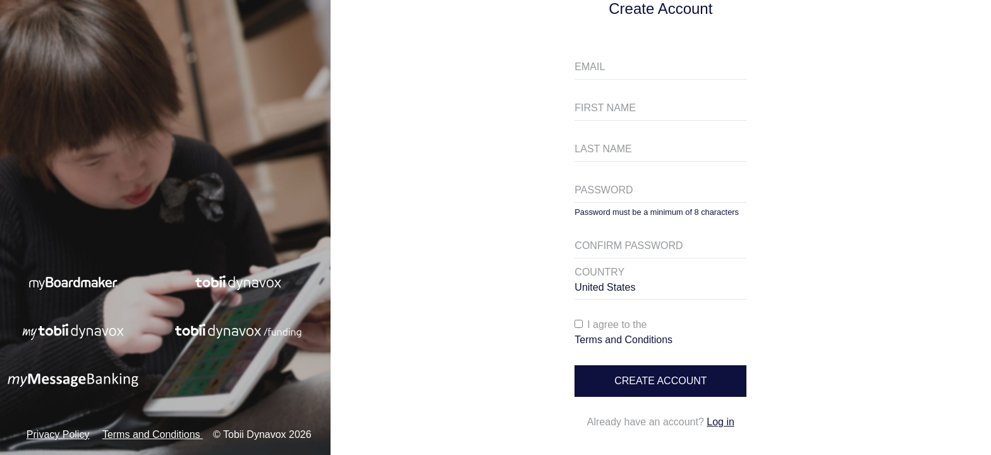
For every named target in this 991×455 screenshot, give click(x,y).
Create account (660, 380)
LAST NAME (603, 148)
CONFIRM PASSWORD (629, 245)
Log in (720, 421)
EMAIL (590, 66)
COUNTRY (599, 272)
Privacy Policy (58, 434)
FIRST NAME (605, 107)
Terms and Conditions (152, 434)
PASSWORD (604, 190)
